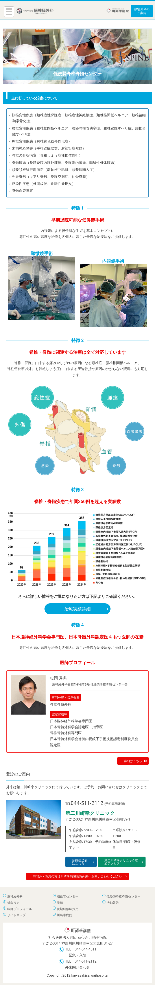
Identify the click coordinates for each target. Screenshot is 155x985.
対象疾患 (13, 903)
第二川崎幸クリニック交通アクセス (124, 862)
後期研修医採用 (67, 909)
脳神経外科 (15, 896)
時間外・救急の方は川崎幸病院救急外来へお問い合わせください (80, 876)
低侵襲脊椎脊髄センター (123, 896)
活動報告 (113, 903)
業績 (60, 903)
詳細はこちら (135, 761)
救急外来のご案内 (141, 11)
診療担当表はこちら (83, 862)
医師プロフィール (19, 909)
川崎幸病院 (64, 915)
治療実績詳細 (86, 608)
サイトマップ (16, 915)
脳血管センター (67, 896)
